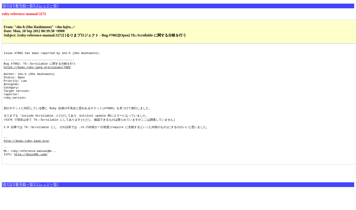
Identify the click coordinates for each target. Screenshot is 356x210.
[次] (11, 6)
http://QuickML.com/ (31, 173)
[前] (5, 6)
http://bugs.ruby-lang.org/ (26, 157)
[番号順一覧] (24, 6)
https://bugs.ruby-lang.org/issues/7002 (37, 71)
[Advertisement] (54, 190)
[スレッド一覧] (46, 6)
